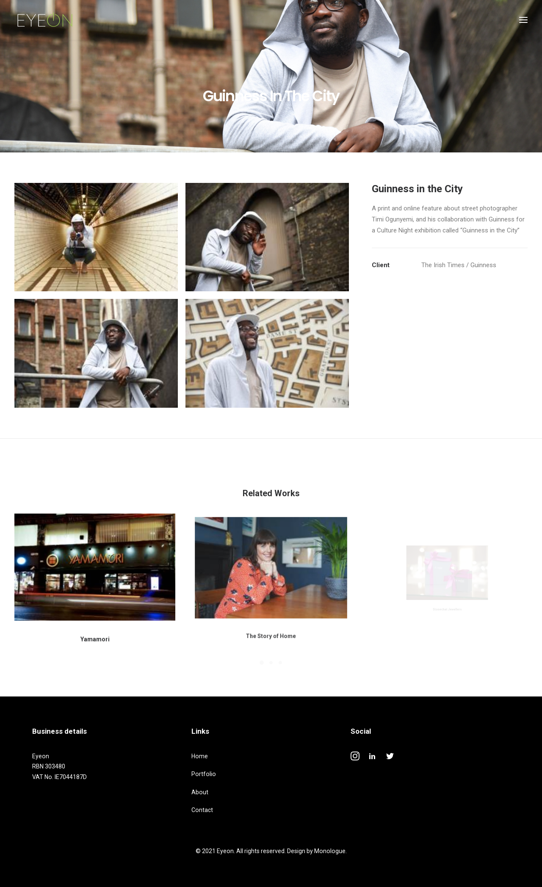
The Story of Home (271, 612)
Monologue (330, 851)
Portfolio (203, 774)
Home (199, 756)
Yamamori (95, 630)
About (199, 792)
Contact (202, 810)
